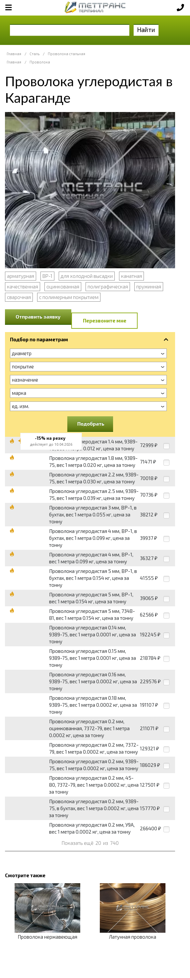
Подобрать (90, 424)
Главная (14, 54)
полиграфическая (108, 286)
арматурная (20, 276)
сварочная (19, 297)
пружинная (148, 286)
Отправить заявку (38, 317)
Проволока (40, 62)
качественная (22, 286)
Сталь (34, 54)
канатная (131, 276)
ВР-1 (47, 276)
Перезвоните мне (104, 320)
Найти (146, 29)
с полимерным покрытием (68, 297)
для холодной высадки (87, 276)
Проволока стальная (66, 54)
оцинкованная (62, 286)
